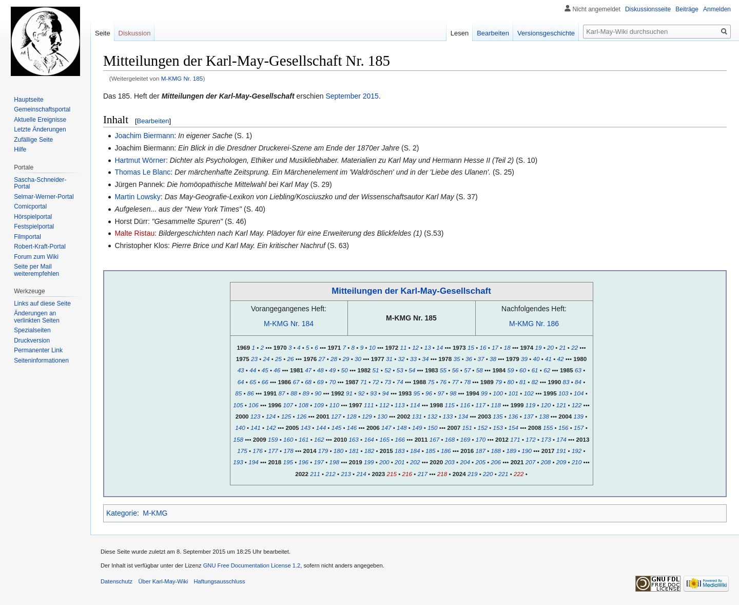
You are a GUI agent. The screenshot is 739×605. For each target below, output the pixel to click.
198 (334, 462)
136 (513, 416)
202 (415, 462)
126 (301, 416)
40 (536, 358)
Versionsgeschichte (546, 33)
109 (319, 405)
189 (511, 450)
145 (336, 427)
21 (562, 347)
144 (321, 427)
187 (480, 450)
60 (522, 370)
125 (286, 416)
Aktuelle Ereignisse (40, 119)
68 (308, 382)
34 (425, 358)
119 (530, 405)
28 (333, 358)
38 (493, 358)
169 (465, 439)
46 (277, 370)
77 (455, 382)
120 (546, 405)
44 (252, 370)
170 (480, 439)
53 (400, 370)
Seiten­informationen (41, 360)
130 (382, 416)
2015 (371, 96)
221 (503, 473)
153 (498, 427)
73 (387, 382)
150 (432, 427)
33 (413, 358)
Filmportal (27, 236)
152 (483, 427)
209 (561, 462)
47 (308, 370)
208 (546, 462)
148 (401, 427)
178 (288, 450)
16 (483, 347)
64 (241, 382)
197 (319, 462)
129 (367, 416)
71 (363, 382)
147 (386, 427)
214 (361, 473)
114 (415, 405)
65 (252, 382)
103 (563, 393)
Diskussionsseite (648, 9)
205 (480, 462)
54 (412, 370)
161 (303, 439)
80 (511, 382)
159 (273, 439)
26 (290, 358)
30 (358, 358)
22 (574, 347)
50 (344, 370)
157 (579, 427)
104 (579, 393)
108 (303, 405)
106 (253, 405)
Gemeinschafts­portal (42, 109)
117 (480, 405)
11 (403, 347)
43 (241, 370)
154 (513, 427)
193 (238, 462)
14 (439, 347)
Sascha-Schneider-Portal (40, 183)
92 (361, 393)
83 (566, 382)
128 (351, 416)
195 (288, 462)
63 (578, 370)
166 (399, 439)
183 (399, 450)
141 (255, 427)
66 (265, 382)
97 (441, 393)
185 (430, 450)
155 (548, 427)
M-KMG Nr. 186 (534, 323)
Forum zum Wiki (36, 256)
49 (332, 370)
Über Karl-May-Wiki (163, 581)
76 (443, 382)
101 (513, 393)
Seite (102, 33)
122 (576, 405)
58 (479, 370)
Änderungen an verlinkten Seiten (37, 317)
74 (400, 382)
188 (495, 450)
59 (511, 370)
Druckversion (32, 340)
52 (387, 370)
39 (524, 358)
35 (456, 358)
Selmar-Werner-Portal (43, 196)
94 (385, 393)
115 (449, 405)
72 (376, 382)
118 (495, 405)
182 (369, 450)
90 (318, 393)
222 (518, 473)
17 (495, 347)
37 (481, 358)
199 (369, 462)
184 (415, 450)
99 (484, 393)
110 (334, 405)
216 (407, 473)
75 (431, 382)
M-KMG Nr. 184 (289, 323)
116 (465, 405)
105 (238, 405)
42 (560, 358)
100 (498, 393)
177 (273, 450)
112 (384, 405)
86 (250, 393)
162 (319, 439)
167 (434, 439)
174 (561, 439)
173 (546, 439)
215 (392, 473)
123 (255, 416)
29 (346, 358)
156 (563, 427)
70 (332, 382)
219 (472, 473)
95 (417, 393)
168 (450, 439)
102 (529, 393)
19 (538, 347)
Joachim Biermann (144, 135)
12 (415, 347)
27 (321, 358)
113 (399, 405)
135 (497, 416)
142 (271, 427)
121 (561, 405)
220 (488, 473)
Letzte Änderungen (40, 129)
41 (548, 358)
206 (495, 462)
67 (296, 382)
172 (530, 439)
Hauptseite (28, 99)
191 (561, 450)
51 (376, 370)
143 (305, 427)
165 (384, 439)
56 (455, 370)
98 (453, 393)
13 (427, 347)
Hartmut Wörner (140, 160)
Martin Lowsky (137, 197)
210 (576, 462)
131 (417, 416)
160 (288, 439)
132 (432, 416)
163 (353, 439)
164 (369, 439)
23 (254, 358)
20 (550, 347)
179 (323, 450)
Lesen (460, 33)
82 (535, 382)
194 (253, 462)
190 (526, 450)
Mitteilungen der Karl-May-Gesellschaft (411, 291)
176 (257, 450)
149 (417, 427)
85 (238, 393)
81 (522, 382)
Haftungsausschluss (219, 581)
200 (384, 462)
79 (498, 382)
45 (265, 370)
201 (399, 462)
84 (578, 382)
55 (443, 370)
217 (422, 473)
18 (507, 347)
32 (401, 358)
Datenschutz (116, 581)
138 (544, 416)
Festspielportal (34, 226)
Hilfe (20, 149)
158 (238, 439)
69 (320, 382)
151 (467, 427)
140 (240, 427)
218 (442, 473)
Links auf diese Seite (42, 303)
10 (372, 347)
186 (446, 450)
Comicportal (30, 206)
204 (465, 462)
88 (293, 393)
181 (354, 450)
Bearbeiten (153, 121)
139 (579, 416)
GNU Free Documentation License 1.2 (252, 565)
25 (278, 358)
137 (528, 416)
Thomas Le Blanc (142, 172)
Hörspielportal (33, 216)
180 (338, 450)
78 (467, 382)
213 (346, 473)
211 (315, 473)
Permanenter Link (38, 350)
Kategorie (121, 513)
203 (449, 462)
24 (266, 358)
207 (530, 462)
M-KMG (155, 513)
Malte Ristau (134, 233)
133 (448, 416)
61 (535, 370)
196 (303, 462)
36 (468, 358)
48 (320, 370)
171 (515, 439)
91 (349, 393)
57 (467, 370)
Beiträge (686, 9)
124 (271, 416)
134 (463, 416)
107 (288, 405)
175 (242, 450)
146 (352, 427)
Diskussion (135, 33)
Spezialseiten (32, 330)
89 (306, 393)
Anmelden (717, 9)
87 (282, 393)
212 (330, 473)
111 (369, 405)
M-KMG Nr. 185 (182, 78)
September (342, 96)
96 (428, 393)
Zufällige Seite (33, 139)
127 (336, 416)
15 (471, 347)
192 (576, 450)
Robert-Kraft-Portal (40, 246)
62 (546, 370)
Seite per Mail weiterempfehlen (36, 270)
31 (389, 358)
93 (373, 393)
